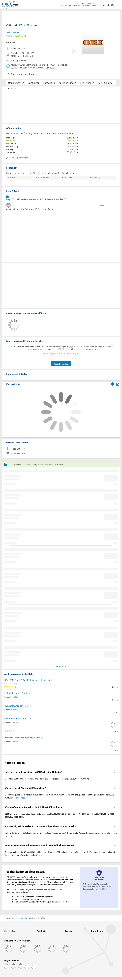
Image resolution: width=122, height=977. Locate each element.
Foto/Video (49, 82)
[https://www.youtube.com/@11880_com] (34, 966)
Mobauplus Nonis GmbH (16, 693)
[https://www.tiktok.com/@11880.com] (20, 966)
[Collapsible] (115, 772)
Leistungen (34, 82)
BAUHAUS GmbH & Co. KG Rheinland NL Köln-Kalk (28, 680)
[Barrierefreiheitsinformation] (113, 5)
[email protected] (17, 797)
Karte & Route (105, 82)
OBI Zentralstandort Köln (16, 705)
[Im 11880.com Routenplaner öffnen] (112, 383)
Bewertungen (87, 82)
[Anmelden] (109, 5)
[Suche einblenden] (105, 5)
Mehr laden (61, 666)
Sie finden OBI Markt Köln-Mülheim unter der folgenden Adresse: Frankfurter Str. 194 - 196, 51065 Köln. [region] (48, 778)
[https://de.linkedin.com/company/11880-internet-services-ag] (27, 966)
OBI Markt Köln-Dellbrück (16, 718)
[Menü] (118, 5)
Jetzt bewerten (61, 363)
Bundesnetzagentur (61, 877)
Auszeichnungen (67, 82)
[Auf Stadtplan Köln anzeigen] (117, 384)
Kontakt (12, 88)
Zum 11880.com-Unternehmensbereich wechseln (78, 6)
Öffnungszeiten (16, 82)
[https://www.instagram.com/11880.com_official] (13, 966)
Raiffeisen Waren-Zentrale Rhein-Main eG (23, 737)
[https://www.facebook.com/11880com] (7, 966)
